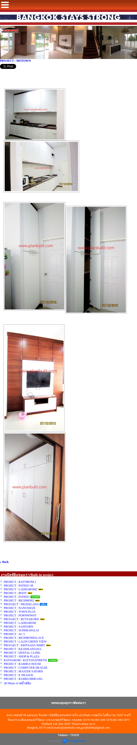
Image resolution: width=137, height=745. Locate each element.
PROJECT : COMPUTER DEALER (25, 667)
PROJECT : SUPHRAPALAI (21, 630)
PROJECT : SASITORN (18, 626)
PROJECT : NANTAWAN (19, 608)
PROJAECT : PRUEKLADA (21, 604)
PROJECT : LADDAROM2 (20, 589)
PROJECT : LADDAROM (20, 623)
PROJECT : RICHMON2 (19, 600)
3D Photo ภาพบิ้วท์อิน (17, 683)
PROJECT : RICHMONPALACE (24, 638)
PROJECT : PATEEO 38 (18, 585)
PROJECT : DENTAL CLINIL (22, 652)
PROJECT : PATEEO (17, 596)
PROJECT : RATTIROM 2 (20, 582)
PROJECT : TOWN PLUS (19, 611)
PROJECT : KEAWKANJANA (23, 649)
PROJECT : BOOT (15, 593)
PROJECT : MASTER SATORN (24, 671)
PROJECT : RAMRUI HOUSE (23, 664)
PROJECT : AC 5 (14, 634)
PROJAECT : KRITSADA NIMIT (24, 645)
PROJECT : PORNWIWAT (20, 615)
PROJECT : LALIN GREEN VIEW (25, 641)
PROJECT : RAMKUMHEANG (23, 679)
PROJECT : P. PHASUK (19, 675)
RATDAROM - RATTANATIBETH (25, 660)
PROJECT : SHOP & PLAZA (22, 656)
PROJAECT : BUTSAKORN (21, 619)
